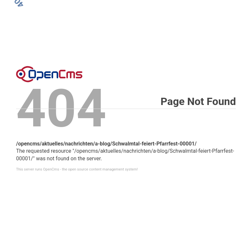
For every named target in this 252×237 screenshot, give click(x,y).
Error (49, 74)
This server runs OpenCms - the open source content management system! (77, 169)
